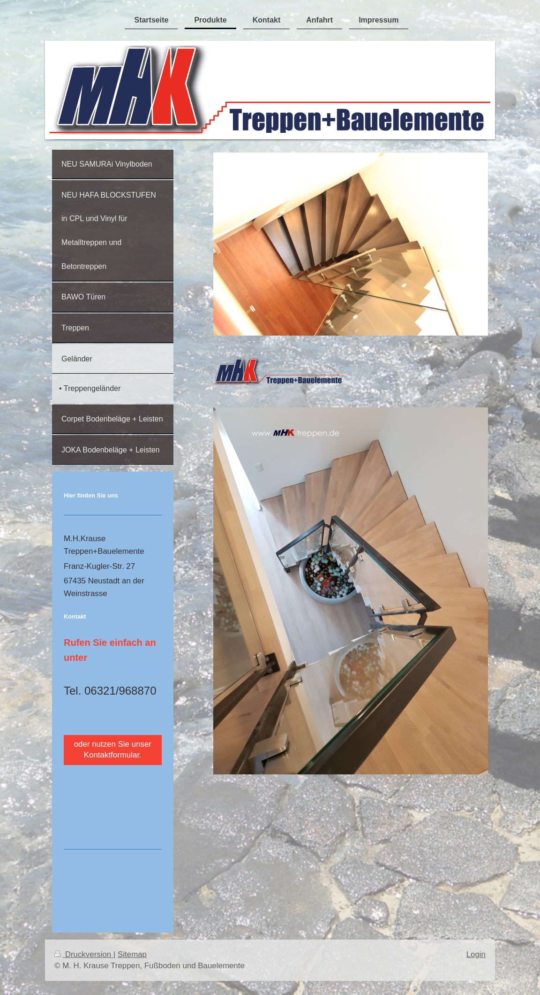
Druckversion (83, 954)
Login (476, 954)
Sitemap (132, 954)
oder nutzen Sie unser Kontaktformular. (112, 749)
